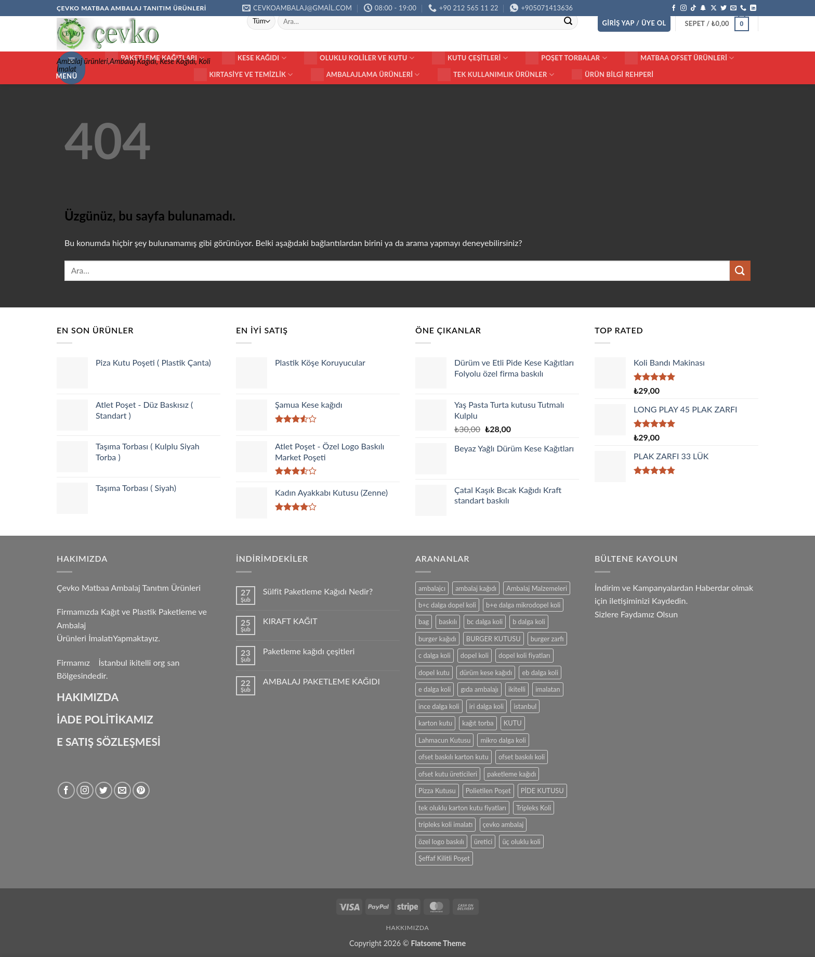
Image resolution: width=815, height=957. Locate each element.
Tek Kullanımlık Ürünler (496, 74)
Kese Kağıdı (254, 57)
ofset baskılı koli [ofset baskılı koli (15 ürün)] (521, 757)
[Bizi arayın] (743, 8)
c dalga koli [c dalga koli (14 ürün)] (434, 655)
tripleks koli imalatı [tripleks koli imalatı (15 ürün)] (445, 824)
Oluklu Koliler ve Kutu (359, 57)
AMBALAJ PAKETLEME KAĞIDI (321, 681)
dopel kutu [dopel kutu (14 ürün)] (434, 672)
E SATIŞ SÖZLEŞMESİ (109, 741)
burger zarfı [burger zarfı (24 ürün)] (547, 639)
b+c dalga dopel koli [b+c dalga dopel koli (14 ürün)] (447, 605)
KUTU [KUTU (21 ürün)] (513, 723)
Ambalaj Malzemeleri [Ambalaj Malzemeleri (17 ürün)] (536, 588)
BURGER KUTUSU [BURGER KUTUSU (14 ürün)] (493, 639)
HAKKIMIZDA (407, 928)
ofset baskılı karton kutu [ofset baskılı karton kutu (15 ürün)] (453, 757)
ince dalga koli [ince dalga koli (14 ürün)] (438, 706)
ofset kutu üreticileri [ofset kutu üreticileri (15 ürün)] (447, 774)
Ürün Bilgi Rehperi (612, 74)
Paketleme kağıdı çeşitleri (309, 651)
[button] (634, 23)
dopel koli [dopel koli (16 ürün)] (475, 655)
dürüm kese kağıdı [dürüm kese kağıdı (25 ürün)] (485, 672)
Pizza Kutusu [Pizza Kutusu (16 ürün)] (437, 790)
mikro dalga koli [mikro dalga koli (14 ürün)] (502, 740)
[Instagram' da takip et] (683, 8)
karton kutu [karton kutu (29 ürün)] (435, 723)
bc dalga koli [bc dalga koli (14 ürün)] (485, 621)
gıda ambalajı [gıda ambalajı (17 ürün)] (479, 689)
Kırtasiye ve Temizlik (243, 74)
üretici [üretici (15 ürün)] (483, 841)
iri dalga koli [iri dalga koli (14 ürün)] (486, 706)
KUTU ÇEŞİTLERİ (470, 57)
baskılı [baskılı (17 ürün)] (448, 621)
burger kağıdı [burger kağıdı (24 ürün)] (437, 639)
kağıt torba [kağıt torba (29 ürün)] (477, 723)
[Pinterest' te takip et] (141, 790)
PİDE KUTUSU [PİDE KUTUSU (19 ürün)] (542, 790)
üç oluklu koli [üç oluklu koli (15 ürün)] (521, 841)
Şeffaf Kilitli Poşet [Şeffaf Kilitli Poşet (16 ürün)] (444, 858)
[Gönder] (568, 21)
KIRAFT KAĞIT (290, 621)
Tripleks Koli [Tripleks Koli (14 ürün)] (533, 808)
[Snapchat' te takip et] (703, 8)
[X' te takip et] (714, 8)
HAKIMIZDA (88, 696)
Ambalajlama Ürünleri (365, 74)
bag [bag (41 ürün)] (423, 621)
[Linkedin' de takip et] (753, 8)
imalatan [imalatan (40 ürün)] (547, 689)
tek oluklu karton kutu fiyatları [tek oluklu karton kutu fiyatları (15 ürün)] (462, 808)
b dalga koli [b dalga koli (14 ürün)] (528, 621)
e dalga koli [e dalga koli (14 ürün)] (434, 689)
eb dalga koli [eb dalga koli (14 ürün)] (540, 672)
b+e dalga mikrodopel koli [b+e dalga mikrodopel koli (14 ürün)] (523, 605)
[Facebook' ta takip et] (674, 8)
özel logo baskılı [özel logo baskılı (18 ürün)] (441, 841)
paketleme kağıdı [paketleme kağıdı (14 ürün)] (511, 774)
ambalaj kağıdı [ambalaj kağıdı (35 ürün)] (475, 588)
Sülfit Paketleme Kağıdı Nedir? (318, 591)
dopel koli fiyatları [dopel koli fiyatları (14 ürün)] (524, 655)
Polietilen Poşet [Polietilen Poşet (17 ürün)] (488, 790)
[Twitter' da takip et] (723, 8)
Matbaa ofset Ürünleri (679, 57)
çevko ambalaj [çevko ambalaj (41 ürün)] (503, 824)
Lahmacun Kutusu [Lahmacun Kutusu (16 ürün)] (444, 740)
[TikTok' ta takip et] (693, 8)
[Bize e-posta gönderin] (733, 8)
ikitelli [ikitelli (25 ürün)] (516, 689)
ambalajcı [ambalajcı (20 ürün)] (431, 588)
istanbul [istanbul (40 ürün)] (525, 706)
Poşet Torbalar (566, 57)
